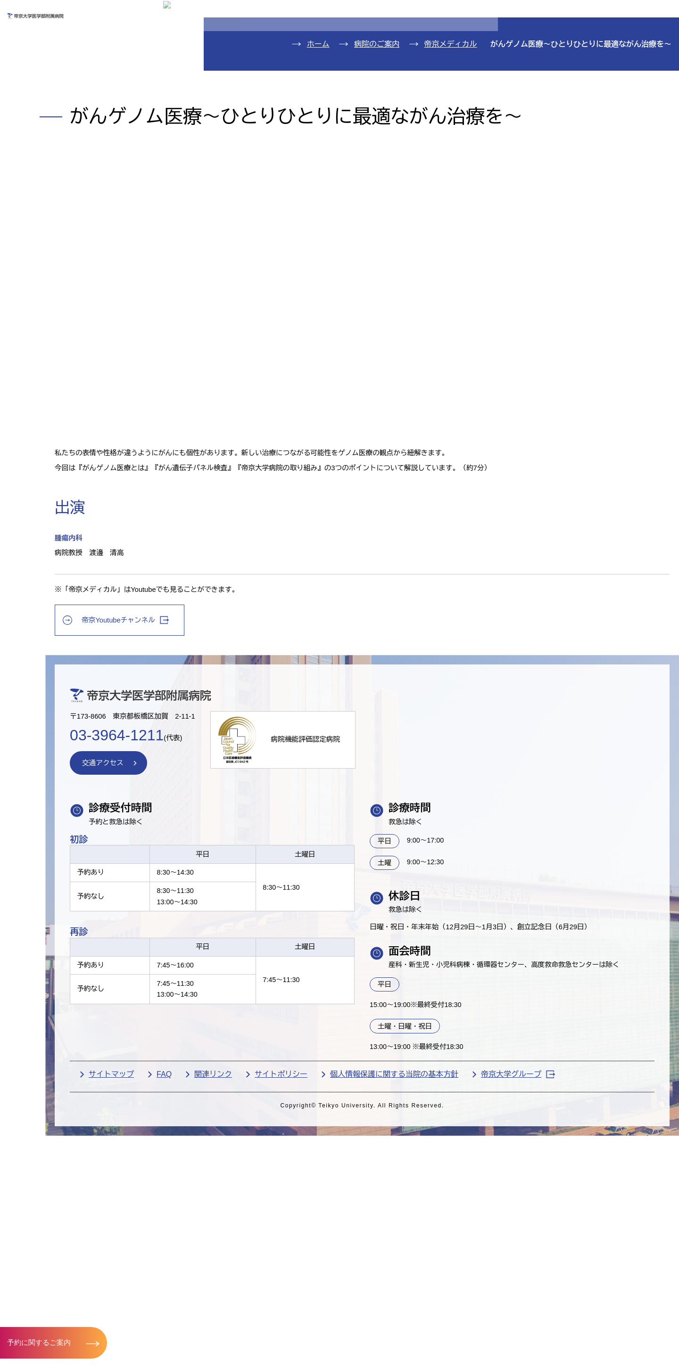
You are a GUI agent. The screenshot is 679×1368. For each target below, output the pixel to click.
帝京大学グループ (222, 1332)
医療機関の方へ (492, 41)
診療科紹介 (45, 121)
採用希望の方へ (607, 41)
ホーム (318, 269)
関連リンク (310, 1316)
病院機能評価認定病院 (417, 948)
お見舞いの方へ (376, 41)
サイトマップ (208, 1316)
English (604, 13)
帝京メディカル (450, 269)
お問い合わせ (535, 13)
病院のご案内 (51, 149)
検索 (657, 13)
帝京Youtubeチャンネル (225, 811)
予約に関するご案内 (41, 1342)
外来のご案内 (51, 63)
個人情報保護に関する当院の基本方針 (491, 1316)
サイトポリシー (377, 1316)
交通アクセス (51, 178)
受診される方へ (261, 41)
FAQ (260, 1316)
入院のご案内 (51, 92)
